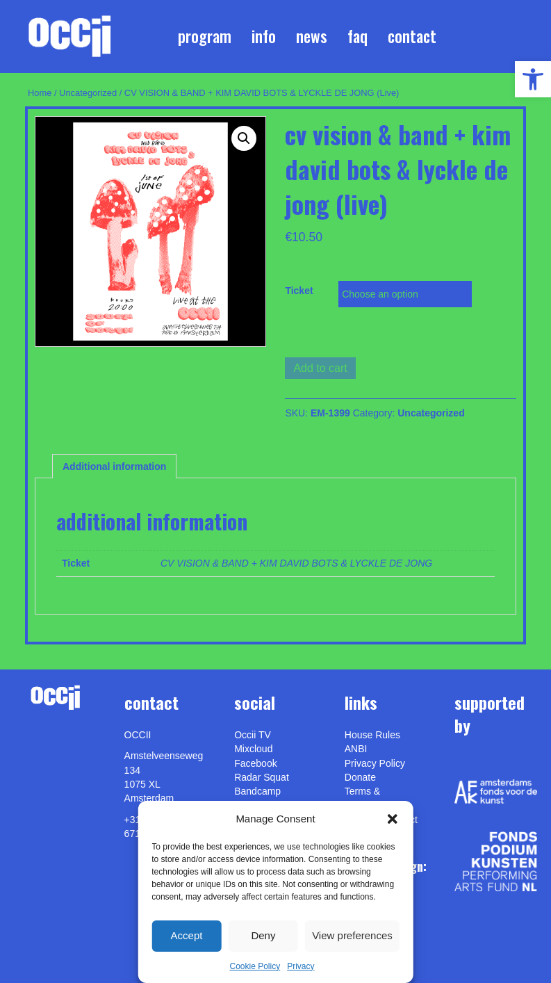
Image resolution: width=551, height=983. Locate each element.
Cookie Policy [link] (254, 966)
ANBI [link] (356, 748)
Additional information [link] (114, 466)
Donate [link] (360, 777)
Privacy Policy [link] (375, 763)
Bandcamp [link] (257, 791)
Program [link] (204, 36)
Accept (187, 935)
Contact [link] (412, 36)
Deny (263, 935)
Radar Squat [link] (261, 777)
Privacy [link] (300, 966)
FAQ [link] (357, 36)
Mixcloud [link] (253, 748)
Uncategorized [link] (88, 93)
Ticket (299, 290)
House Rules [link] (372, 734)
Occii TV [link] (252, 734)
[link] (533, 79)
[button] (393, 819)
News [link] (311, 36)
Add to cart (320, 368)
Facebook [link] (255, 763)
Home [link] (39, 93)
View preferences (352, 935)
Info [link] (264, 36)
